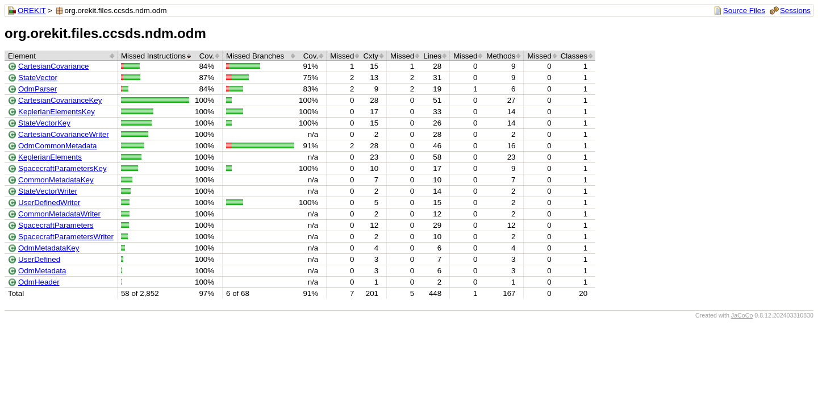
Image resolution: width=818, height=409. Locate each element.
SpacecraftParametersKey (62, 168)
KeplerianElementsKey (56, 111)
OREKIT (31, 10)
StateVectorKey (44, 123)
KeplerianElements (50, 157)
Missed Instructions (153, 56)
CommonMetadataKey (56, 180)
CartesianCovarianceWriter (63, 134)
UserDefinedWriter (49, 202)
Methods (500, 56)
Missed (342, 56)
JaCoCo (742, 315)
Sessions (795, 10)
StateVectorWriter (47, 191)
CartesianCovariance (53, 66)
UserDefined (39, 259)
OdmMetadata (42, 270)
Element (22, 56)
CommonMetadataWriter (59, 214)
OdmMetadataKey (48, 248)
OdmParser (37, 89)
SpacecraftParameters (56, 225)
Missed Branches (255, 56)
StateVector (37, 77)
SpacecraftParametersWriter (66, 236)
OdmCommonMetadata (57, 145)
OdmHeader (39, 282)
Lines (432, 56)
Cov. (206, 56)
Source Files (744, 10)
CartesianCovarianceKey (60, 100)
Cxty (370, 56)
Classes (574, 56)
